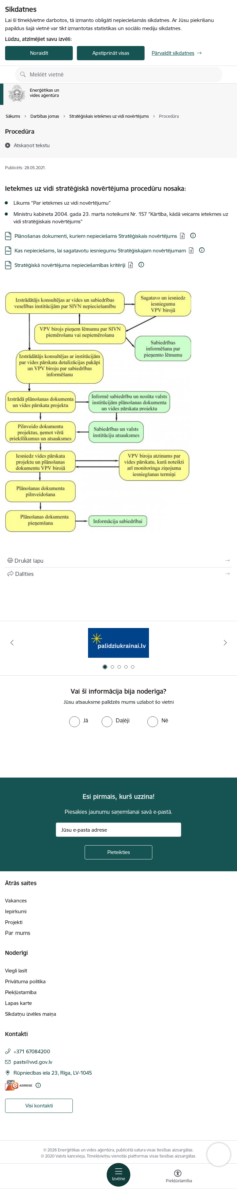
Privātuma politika (25, 981)
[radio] (78, 720)
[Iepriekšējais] (12, 642)
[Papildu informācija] (193, 235)
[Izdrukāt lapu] (118, 560)
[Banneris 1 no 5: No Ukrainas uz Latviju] (118, 643)
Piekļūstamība (21, 992)
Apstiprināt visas (110, 53)
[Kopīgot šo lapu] (118, 573)
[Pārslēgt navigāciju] (118, 1175)
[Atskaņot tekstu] (32, 145)
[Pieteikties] (118, 852)
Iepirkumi (15, 911)
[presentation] (56, 752)
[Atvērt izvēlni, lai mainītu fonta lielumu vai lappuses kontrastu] (178, 1177)
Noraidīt (39, 53)
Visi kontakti (39, 1105)
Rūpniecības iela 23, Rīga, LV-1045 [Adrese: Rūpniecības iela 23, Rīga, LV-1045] (53, 1073)
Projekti (13, 922)
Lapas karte (18, 1003)
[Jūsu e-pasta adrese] (118, 830)
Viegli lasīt (16, 970)
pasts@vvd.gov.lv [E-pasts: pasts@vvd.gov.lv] (33, 1062)
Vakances (16, 900)
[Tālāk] (225, 642)
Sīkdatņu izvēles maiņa (30, 1014)
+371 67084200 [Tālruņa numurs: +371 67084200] (32, 1051)
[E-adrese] (18, 1085)
